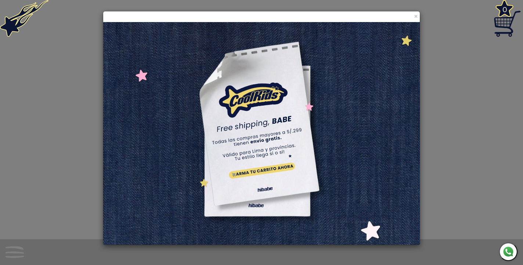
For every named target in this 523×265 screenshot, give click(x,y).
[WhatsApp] (508, 252)
